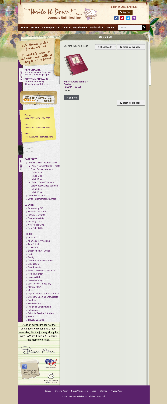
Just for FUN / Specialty (39, 283)
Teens (31, 316)
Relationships (34, 303)
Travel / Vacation (36, 320)
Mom (30, 290)
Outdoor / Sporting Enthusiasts (43, 297)
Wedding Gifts (35, 221)
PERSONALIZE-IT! (34, 69)
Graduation (33, 264)
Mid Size (37, 176)
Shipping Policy (61, 391)
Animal (31, 237)
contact (110, 27)
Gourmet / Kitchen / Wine (40, 260)
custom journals (50, 27)
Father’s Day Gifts (36, 215)
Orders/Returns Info (79, 391)
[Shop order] (105, 47)
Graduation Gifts (36, 218)
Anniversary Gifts (36, 208)
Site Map (103, 391)
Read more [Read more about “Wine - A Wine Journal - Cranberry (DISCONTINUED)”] (71, 97)
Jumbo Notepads (36, 195)
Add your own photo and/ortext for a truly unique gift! (37, 73)
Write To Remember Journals (42, 199)
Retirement (33, 310)
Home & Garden (35, 274)
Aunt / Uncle (34, 244)
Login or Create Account (124, 6)
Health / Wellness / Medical (41, 270)
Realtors (32, 300)
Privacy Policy (117, 391)
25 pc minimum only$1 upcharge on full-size (36, 82)
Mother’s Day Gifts (37, 211)
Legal (94, 391)
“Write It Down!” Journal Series (42, 162)
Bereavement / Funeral (39, 250)
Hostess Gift (34, 277)
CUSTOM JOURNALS (36, 79)
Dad (30, 254)
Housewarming (35, 280)
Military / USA (34, 287)
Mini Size (37, 179)
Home (24, 27)
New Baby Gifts (35, 228)
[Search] (144, 27)
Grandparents (34, 267)
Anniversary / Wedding (39, 241)
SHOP (34, 27)
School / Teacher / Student (41, 313)
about (66, 27)
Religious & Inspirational (39, 306)
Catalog (48, 391)
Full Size (37, 172)
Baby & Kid (33, 247)
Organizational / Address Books (43, 293)
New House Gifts (36, 225)
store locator (80, 27)
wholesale (96, 27)
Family (31, 257)
